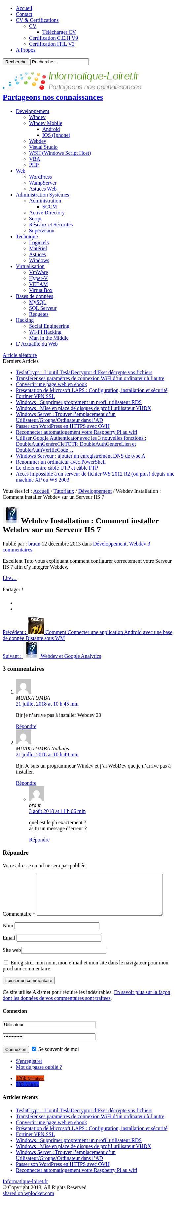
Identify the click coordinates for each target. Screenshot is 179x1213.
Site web (12, 964)
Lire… (10, 578)
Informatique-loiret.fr (25, 1195)
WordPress (40, 177)
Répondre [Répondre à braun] (39, 839)
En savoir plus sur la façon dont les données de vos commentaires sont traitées (86, 1009)
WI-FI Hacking (45, 332)
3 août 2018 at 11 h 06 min (57, 811)
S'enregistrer (29, 1075)
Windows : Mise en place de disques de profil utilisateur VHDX (83, 408)
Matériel (38, 248)
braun (35, 544)
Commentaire (19, 877)
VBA (34, 159)
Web (20, 171)
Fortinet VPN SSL (35, 396)
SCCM (49, 206)
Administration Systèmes (42, 195)
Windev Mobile (45, 123)
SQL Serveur (42, 308)
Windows (39, 260)
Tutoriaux (64, 491)
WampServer (42, 183)
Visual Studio (43, 147)
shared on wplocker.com (28, 1207)
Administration (45, 200)
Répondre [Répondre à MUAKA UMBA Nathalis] (26, 783)
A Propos (25, 50)
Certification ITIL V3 (52, 44)
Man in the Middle (49, 338)
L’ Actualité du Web (37, 344)
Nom (8, 939)
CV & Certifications (37, 20)
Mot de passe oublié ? (39, 1081)
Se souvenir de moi (55, 1063)
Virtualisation (30, 266)
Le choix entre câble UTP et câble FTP (57, 468)
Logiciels (39, 242)
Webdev (37, 141)
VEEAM (38, 284)
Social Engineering (49, 326)
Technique (27, 236)
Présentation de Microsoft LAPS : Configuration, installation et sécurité (91, 390)
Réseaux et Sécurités (51, 224)
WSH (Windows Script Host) (60, 153)
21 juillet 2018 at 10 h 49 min (47, 754)
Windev (37, 117)
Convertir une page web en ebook (51, 384)
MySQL (37, 302)
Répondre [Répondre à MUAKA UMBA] (26, 726)
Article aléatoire (20, 355)
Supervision (41, 230)
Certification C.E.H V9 (53, 38)
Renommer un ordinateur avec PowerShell (61, 462)
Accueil (24, 8)
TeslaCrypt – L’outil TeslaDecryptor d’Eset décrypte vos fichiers (84, 372)
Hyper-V (38, 278)
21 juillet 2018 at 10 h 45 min (47, 704)
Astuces (37, 254)
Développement (32, 111)
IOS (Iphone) (56, 135)
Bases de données (34, 296)
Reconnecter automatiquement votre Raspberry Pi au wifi (76, 432)
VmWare (38, 272)
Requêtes (39, 314)
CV (32, 26)
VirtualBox (41, 290)
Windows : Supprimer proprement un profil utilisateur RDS (79, 402)
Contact (24, 14)
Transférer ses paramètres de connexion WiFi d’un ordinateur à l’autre (90, 378)
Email (9, 951)
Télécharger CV (59, 32)
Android (51, 129)
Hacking (25, 320)
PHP (34, 165)
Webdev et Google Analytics (52, 656)
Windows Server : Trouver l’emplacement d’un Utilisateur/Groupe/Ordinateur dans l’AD (66, 417)
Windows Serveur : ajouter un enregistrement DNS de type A (80, 456)
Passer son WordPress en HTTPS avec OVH (63, 426)
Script (35, 218)
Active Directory (47, 212)
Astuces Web (42, 189)
